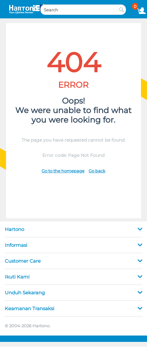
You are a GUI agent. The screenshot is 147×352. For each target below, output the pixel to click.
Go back (97, 170)
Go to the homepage (63, 170)
